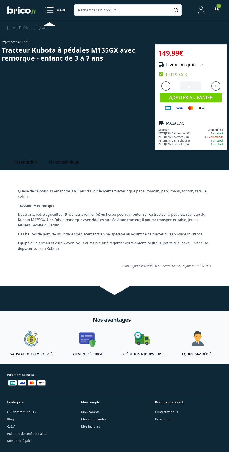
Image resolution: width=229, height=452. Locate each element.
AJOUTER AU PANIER (190, 97)
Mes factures (90, 426)
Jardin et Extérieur (19, 28)
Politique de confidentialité (27, 433)
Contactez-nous (166, 412)
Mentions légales (19, 441)
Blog (10, 419)
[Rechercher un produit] (123, 10)
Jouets (44, 28)
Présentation (24, 162)
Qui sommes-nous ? (21, 412)
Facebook (162, 419)
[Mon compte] (201, 10)
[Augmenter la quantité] (215, 86)
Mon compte (90, 412)
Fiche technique (64, 162)
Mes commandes (93, 419)
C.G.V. (11, 426)
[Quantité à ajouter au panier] (190, 86)
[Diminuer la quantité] (165, 86)
